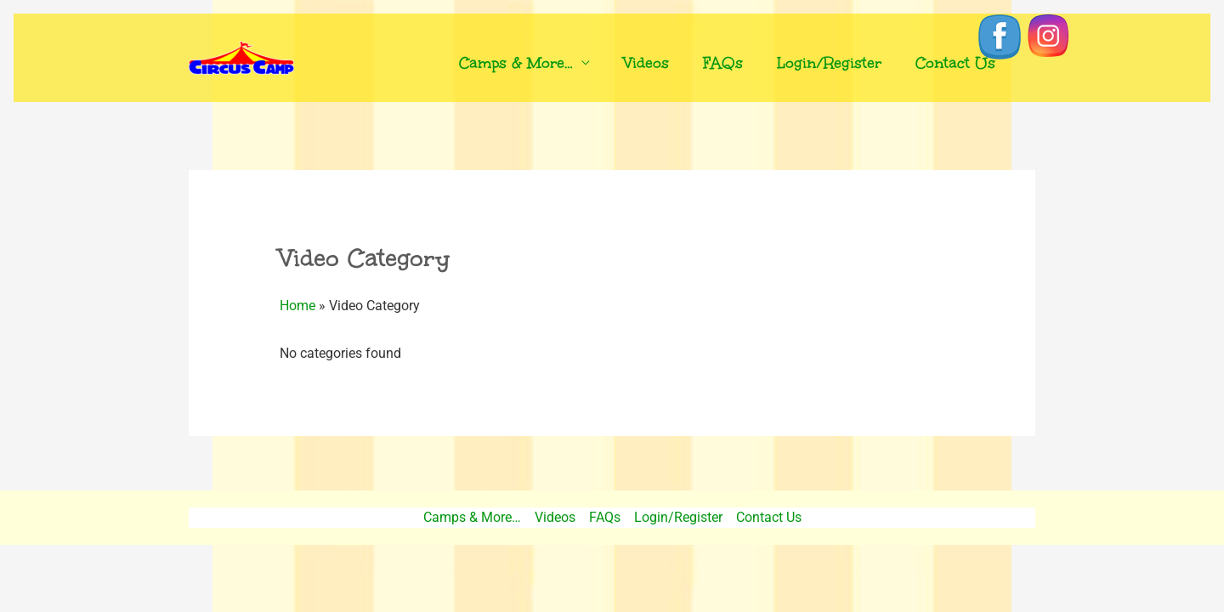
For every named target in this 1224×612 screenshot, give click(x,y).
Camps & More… (516, 62)
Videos (646, 62)
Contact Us (955, 62)
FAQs (723, 62)
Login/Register (829, 62)
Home (297, 306)
